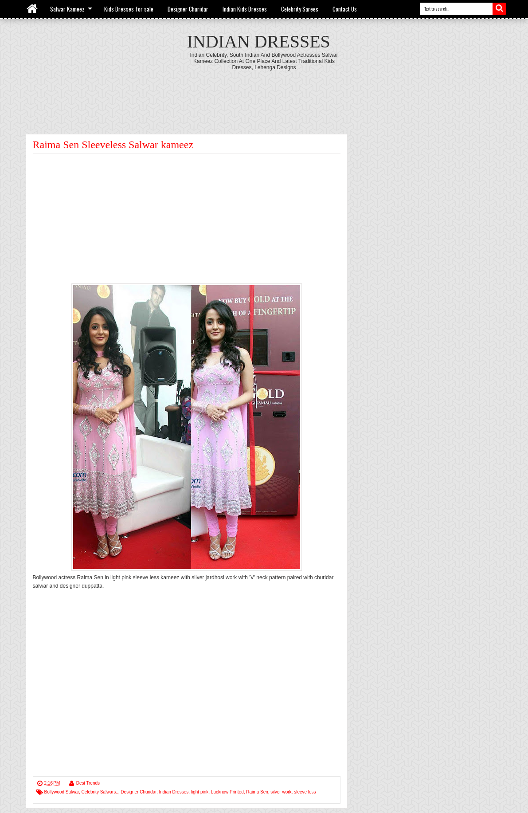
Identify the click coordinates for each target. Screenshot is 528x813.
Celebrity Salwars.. (99, 791)
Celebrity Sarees (299, 8)
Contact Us (344, 8)
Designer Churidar (188, 8)
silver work (280, 791)
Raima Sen (257, 791)
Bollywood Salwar (61, 791)
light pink (199, 791)
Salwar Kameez (67, 8)
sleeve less (305, 791)
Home (33, 9)
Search (499, 9)
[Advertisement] (264, 95)
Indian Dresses (258, 41)
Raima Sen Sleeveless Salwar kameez (113, 144)
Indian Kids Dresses (245, 8)
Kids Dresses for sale (128, 8)
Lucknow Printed (227, 791)
